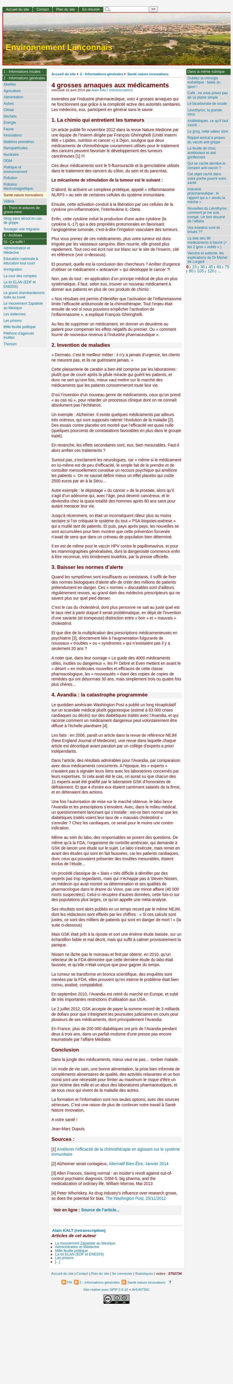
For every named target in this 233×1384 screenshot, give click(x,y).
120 (210, 271)
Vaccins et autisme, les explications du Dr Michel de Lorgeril (207, 257)
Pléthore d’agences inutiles (19, 335)
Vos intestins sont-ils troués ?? (203, 230)
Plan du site (65, 9)
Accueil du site (63, 74)
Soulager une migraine (22, 229)
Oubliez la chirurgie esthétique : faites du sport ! (204, 82)
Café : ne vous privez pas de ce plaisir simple (207, 95)
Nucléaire (11, 154)
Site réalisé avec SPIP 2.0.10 (105, 1289)
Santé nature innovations (148, 74)
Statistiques (144, 1273)
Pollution (10, 178)
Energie (10, 123)
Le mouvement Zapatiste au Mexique (85, 1243)
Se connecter (122, 1273)
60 (219, 267)
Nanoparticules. (16, 148)
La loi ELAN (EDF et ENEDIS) (79, 1254)
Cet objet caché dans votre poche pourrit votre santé (206, 178)
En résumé (90, 9)
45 (210, 267)
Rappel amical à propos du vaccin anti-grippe (206, 140)
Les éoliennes (15, 314)
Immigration (13, 269)
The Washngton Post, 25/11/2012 (136, 1198)
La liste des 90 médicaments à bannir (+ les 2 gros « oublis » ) (207, 242)
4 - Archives (13, 235)
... (219, 271)
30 (202, 267)
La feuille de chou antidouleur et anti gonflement (201, 152)
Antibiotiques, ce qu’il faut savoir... (207, 123)
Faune (9, 129)
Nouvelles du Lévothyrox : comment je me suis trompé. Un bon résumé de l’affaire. (208, 215)
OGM (8, 161)
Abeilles (10, 84)
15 (194, 267)
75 (227, 267)
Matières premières (19, 142)
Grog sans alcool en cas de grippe (23, 220)
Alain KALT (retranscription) (112, 90)
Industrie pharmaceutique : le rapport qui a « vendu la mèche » (206, 195)
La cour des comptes (20, 276)
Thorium (10, 344)
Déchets (10, 116)
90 (191, 271)
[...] (57, 1262)
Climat (9, 110)
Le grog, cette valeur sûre (207, 131)
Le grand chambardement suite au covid (24, 295)
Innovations (13, 135)
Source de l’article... (100, 1210)
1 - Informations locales (22, 72)
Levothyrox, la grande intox (204, 112)
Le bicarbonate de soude (207, 104)
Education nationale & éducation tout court (21, 261)
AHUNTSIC (141, 1289)
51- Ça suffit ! (14, 242)
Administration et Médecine (77, 1247)
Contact (42, 9)
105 (200, 271)
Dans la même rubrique (206, 72)
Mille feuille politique (71, 1251)
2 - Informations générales (101, 74)
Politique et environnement (15, 169)
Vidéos (9, 201)
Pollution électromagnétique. (19, 186)
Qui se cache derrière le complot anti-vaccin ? (206, 165)
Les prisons (64, 1258)
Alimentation (13, 97)
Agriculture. (13, 91)
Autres (9, 104)
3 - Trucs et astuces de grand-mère (22, 210)
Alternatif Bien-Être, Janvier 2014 (139, 1164)
